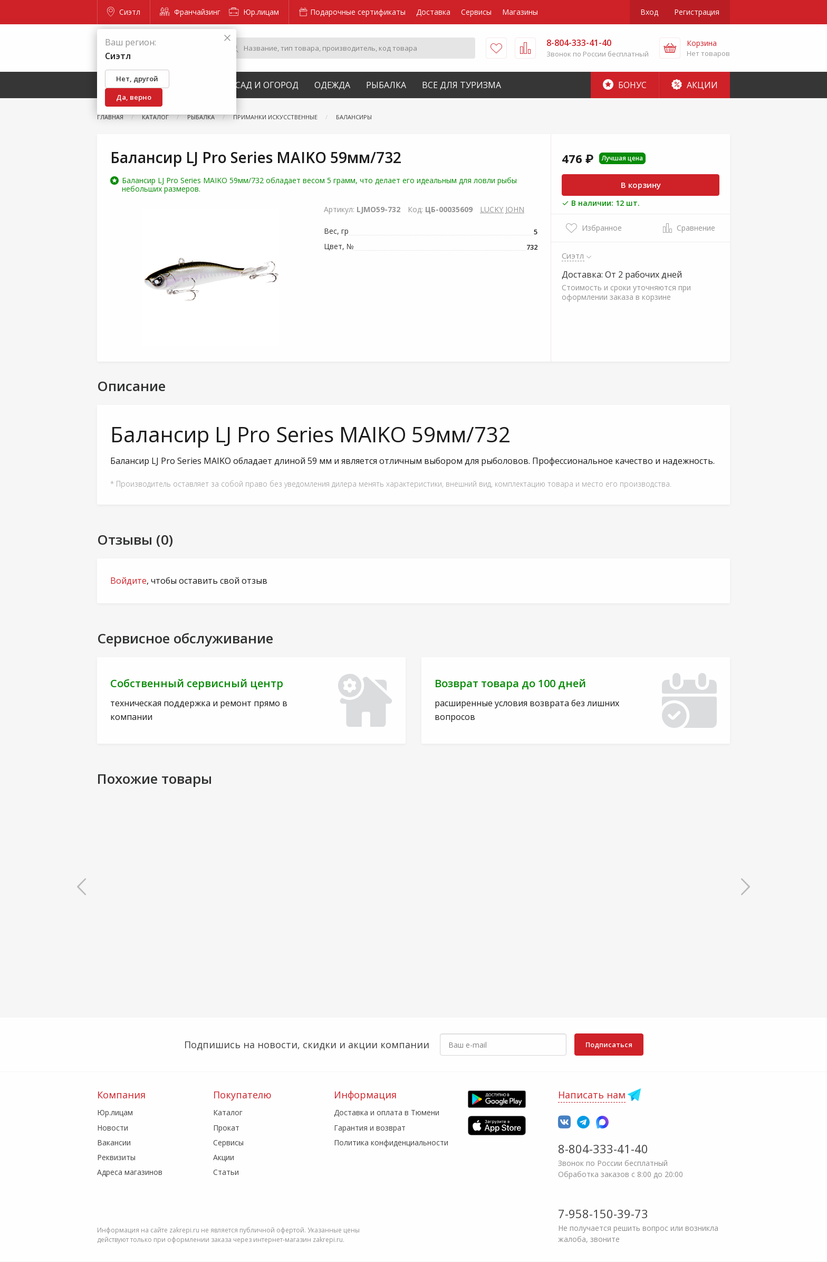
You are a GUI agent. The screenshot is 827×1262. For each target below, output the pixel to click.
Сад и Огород (267, 85)
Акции (694, 85)
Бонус (625, 85)
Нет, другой (137, 78)
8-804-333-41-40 (603, 1148)
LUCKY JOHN (502, 209)
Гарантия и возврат (370, 1128)
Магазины (520, 12)
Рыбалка (386, 85)
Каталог (228, 1112)
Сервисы (476, 12)
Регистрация (696, 12)
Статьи (226, 1172)
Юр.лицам (254, 12)
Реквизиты (116, 1157)
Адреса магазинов (129, 1172)
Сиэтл (123, 12)
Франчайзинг (190, 12)
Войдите (128, 580)
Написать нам (592, 1094)
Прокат (226, 1128)
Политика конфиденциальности (391, 1142)
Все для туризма (461, 85)
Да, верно (133, 97)
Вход (649, 12)
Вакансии (114, 1142)
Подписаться (608, 1044)
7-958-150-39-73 (603, 1213)
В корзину (641, 184)
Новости (112, 1128)
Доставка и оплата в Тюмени (386, 1112)
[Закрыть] (227, 38)
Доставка (433, 12)
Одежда (332, 85)
